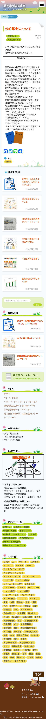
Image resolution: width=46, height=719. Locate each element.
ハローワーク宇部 (11, 595)
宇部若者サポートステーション (17, 410)
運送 (12, 657)
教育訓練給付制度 (28, 628)
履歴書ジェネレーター (32, 697)
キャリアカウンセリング (14, 569)
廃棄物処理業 (9, 621)
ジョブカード (9, 587)
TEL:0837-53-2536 (12, 440)
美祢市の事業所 (10, 643)
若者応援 (26, 650)
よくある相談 (9, 599)
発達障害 (35, 635)
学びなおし (32, 613)
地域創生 (7, 609)
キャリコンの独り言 (12, 576)
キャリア (30, 565)
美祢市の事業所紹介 (11, 542)
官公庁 (6, 617)
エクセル (35, 562)
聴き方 (6, 646)
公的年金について (18, 28)
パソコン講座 (23, 591)
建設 (19, 621)
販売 (31, 654)
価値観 (20, 602)
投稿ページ (12, 16)
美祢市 (7, 394)
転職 (38, 654)
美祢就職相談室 (13, 40)
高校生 (39, 657)
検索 (37, 305)
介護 (12, 602)
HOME (4, 16)
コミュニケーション (31, 576)
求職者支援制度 (30, 632)
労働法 (8, 162)
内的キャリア (15, 606)
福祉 (16, 639)
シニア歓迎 (29, 584)
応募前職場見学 (30, 621)
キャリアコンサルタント (14, 573)
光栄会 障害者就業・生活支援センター (21, 414)
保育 (27, 602)
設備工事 (16, 654)
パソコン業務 (9, 591)
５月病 (6, 562)
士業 (16, 609)
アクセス (27, 690)
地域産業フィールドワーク (14, 534)
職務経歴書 (16, 646)
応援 (16, 624)
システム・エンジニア (13, 584)
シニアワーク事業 (21, 527)
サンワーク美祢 (11, 398)
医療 (35, 606)
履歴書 (37, 617)
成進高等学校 (26, 624)
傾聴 (34, 602)
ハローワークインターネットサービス (20, 402)
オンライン (8, 565)
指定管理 (7, 628)
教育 (16, 628)
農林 (5, 657)
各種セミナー (12, 36)
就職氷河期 (27, 617)
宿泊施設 (16, 617)
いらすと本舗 (20, 711)
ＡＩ (14, 562)
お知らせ (7, 527)
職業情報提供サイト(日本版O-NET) (19, 406)
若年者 (17, 650)
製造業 (6, 654)
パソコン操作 (33, 587)
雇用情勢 (20, 657)
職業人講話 (29, 646)
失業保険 (21, 613)
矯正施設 (7, 639)
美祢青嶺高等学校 (27, 643)
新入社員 (7, 632)
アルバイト (23, 562)
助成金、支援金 (9, 531)
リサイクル (34, 599)
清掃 (5, 635)
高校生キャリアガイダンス (14, 545)
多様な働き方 (9, 613)
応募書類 (7, 624)
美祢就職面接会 (26, 538)
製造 (35, 650)
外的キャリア (26, 609)
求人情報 (32, 534)
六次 (5, 606)
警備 (24, 654)
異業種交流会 (22, 635)
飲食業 (30, 657)
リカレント (22, 599)
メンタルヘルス (27, 595)
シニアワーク (10, 418)
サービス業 (8, 580)
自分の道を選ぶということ (29, 338)
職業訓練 (7, 650)
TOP (38, 674)
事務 (5, 602)
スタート (21, 587)
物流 (12, 635)
